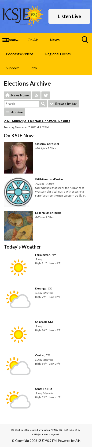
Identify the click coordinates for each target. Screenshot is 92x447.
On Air (33, 39)
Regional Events (58, 53)
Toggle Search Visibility (85, 41)
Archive (17, 112)
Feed (36, 95)
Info (33, 68)
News (55, 39)
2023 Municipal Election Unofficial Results (37, 121)
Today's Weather (22, 246)
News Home (20, 95)
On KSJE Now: (19, 135)
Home (11, 39)
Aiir (77, 441)
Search (43, 103)
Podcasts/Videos (19, 53)
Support (12, 68)
